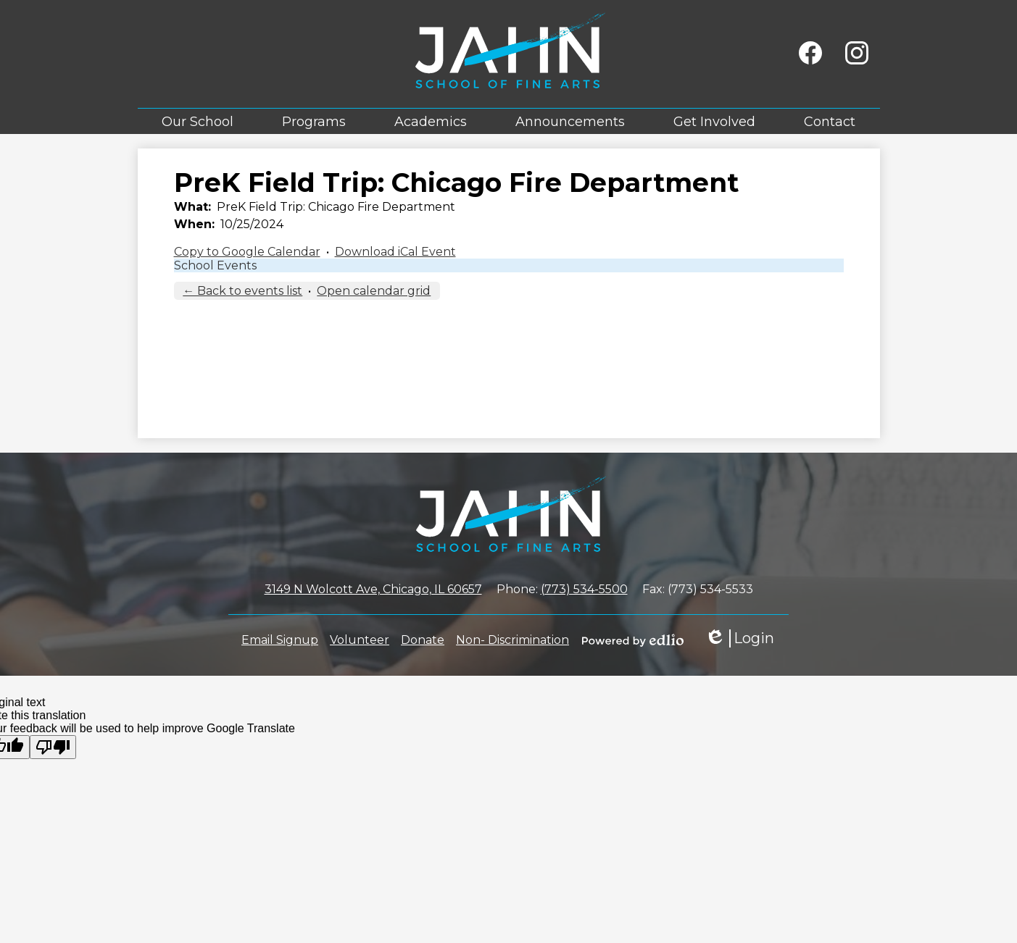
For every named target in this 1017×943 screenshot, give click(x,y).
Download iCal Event (395, 252)
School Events (215, 265)
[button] (197, 121)
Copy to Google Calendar (247, 252)
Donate (422, 640)
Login (739, 638)
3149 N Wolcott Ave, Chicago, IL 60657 (373, 589)
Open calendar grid (374, 291)
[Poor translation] (53, 747)
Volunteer (359, 640)
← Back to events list (242, 291)
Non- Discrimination (512, 640)
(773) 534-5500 (584, 589)
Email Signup (279, 640)
